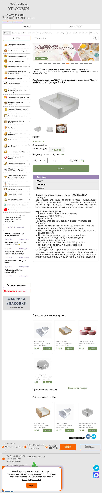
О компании (16, 33)
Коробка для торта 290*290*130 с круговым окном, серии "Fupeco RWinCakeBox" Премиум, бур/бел (42, 427)
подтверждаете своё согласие (43, 474)
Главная (7, 33)
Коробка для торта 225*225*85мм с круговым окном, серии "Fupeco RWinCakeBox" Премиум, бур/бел (65, 345)
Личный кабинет (75, 26)
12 (90, 63)
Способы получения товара (55, 33)
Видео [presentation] (40, 181)
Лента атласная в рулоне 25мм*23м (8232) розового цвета (86, 343)
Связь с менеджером (90, 447)
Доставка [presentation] (41, 184)
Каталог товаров (29, 33)
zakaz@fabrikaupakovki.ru (17, 466)
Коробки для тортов (79, 69)
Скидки (40, 33)
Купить (61, 168)
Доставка (70, 33)
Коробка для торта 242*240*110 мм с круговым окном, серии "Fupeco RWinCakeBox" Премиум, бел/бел (42, 345)
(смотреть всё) (20, 227)
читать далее (24, 239)
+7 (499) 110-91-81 (54, 447)
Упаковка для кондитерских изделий (55, 69)
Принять (31, 485)
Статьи (85, 33)
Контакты (26, 26)
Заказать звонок (12, 22)
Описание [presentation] (41, 177)
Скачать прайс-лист (16, 285)
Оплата (78, 33)
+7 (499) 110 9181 (15, 15)
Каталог (16, 38)
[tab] (66, 177)
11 (86, 63)
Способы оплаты (36, 457)
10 (81, 63)
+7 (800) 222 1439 (15, 18)
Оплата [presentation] (40, 188)
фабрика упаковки (18, 6)
